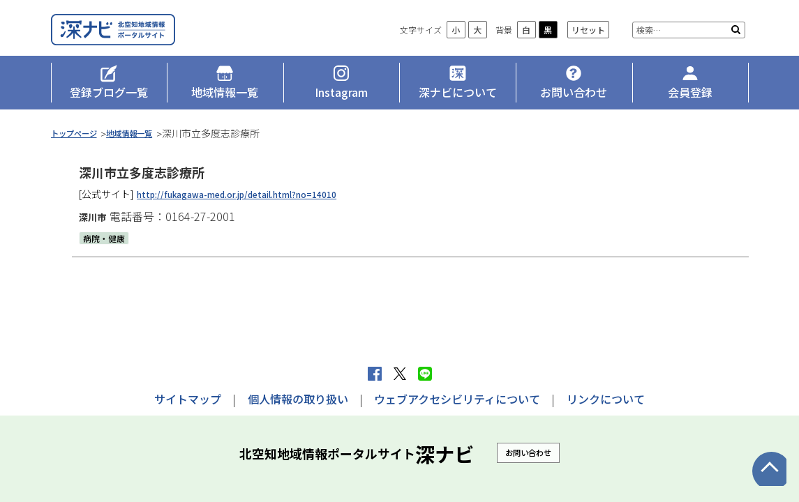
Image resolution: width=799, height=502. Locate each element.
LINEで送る (425, 374)
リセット (588, 49)
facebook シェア (375, 374)
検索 (736, 48)
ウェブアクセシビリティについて (457, 398)
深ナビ (152, 39)
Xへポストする (400, 374)
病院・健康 (107, 252)
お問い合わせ (528, 452)
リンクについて (606, 398)
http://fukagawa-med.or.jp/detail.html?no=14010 (254, 208)
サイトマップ (187, 398)
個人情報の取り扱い (298, 398)
